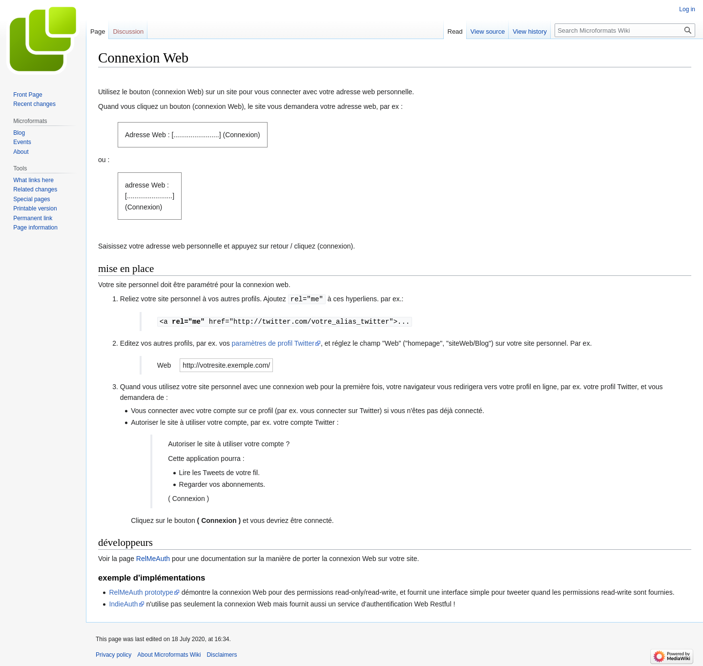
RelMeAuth (153, 558)
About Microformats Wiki (169, 653)
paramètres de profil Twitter (273, 342)
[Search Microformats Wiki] (625, 30)
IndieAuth (123, 603)
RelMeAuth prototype (141, 591)
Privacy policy (113, 653)
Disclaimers (222, 653)
